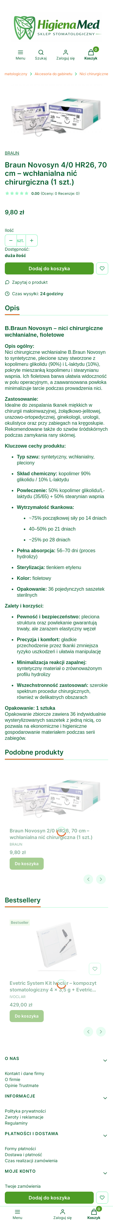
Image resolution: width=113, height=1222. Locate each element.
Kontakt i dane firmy (24, 1073)
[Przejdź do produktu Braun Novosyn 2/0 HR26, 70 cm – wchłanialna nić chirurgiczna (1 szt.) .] (56, 795)
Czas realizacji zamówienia (31, 1160)
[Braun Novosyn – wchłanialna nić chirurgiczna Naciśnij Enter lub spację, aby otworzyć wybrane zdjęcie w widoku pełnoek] (56, 113)
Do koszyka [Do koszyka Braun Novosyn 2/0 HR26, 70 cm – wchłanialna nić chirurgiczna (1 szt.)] (27, 863)
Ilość (9, 230)
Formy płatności (20, 1148)
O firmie (12, 1079)
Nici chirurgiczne (94, 74)
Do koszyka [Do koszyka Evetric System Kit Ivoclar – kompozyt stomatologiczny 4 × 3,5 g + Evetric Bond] (27, 1015)
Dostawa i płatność (23, 1154)
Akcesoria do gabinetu (53, 74)
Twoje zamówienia (23, 1186)
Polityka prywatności (25, 1110)
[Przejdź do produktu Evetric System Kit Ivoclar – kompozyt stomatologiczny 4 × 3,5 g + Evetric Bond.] (56, 947)
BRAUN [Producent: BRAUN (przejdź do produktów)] (12, 152)
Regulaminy (16, 1123)
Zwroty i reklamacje (24, 1116)
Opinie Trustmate (22, 1085)
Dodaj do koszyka (49, 268)
